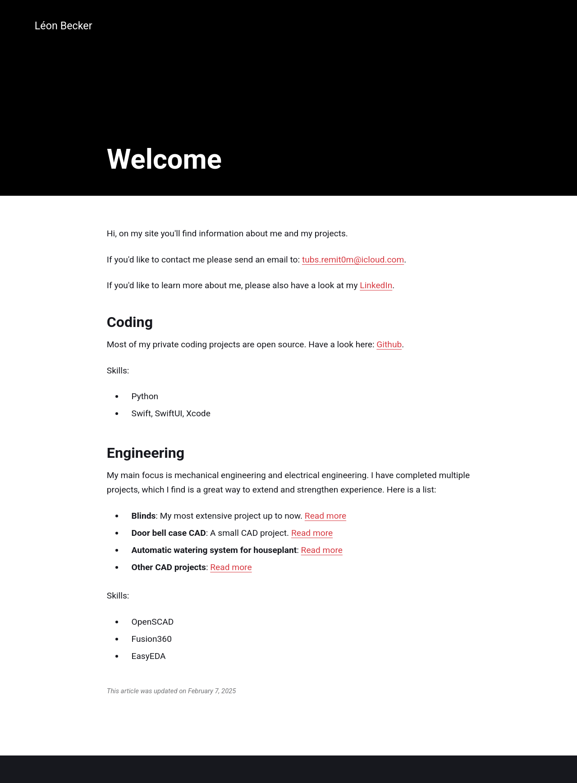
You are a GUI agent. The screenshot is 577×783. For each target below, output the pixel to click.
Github (389, 344)
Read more (325, 516)
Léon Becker (63, 25)
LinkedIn (376, 285)
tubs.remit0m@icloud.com (353, 259)
